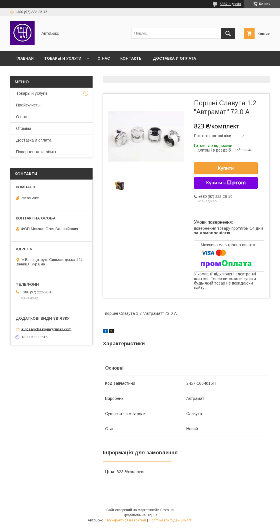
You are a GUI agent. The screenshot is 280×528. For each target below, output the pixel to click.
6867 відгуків (230, 4)
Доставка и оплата (174, 58)
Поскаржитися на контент (125, 520)
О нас (103, 58)
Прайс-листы (28, 105)
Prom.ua (167, 510)
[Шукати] (228, 33)
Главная (24, 58)
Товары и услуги (62, 58)
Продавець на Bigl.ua (140, 515)
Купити (226, 168)
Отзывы (23, 128)
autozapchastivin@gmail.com (46, 329)
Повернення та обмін (36, 152)
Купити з (225, 183)
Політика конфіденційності (170, 520)
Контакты (131, 58)
